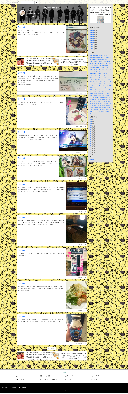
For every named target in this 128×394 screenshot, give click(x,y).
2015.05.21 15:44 (81, 178)
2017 (91, 134)
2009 (91, 150)
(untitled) (21, 27)
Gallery (68, 21)
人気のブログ (69, 376)
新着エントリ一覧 (45, 376)
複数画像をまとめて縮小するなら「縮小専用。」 (15, 387)
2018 (91, 132)
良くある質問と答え (20, 379)
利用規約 (55, 379)
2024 (91, 119)
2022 (91, 123)
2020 (91, 128)
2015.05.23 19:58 (81, 126)
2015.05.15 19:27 (81, 310)
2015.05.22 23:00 (81, 152)
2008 (91, 152)
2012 (91, 144)
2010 (91, 148)
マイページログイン (96, 376)
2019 (91, 130)
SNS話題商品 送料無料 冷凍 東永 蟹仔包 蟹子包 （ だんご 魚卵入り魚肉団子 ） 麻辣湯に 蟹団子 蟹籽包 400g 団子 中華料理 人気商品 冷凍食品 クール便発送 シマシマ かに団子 (74, 62)
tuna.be (64, 372)
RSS (92, 159)
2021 (91, 126)
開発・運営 (94, 379)
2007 (91, 154)
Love (76, 21)
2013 (91, 142)
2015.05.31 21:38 (81, 54)
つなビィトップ (19, 376)
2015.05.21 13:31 (81, 211)
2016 (91, 136)
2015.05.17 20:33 (81, 277)
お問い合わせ (69, 379)
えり (27, 11)
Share (82, 20)
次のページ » (51, 348)
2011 (91, 146)
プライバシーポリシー (46, 379)
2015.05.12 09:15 (81, 343)
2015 (91, 138)
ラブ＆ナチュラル (52, 8)
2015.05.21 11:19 (81, 244)
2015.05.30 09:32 (81, 93)
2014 (91, 140)
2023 (91, 121)
